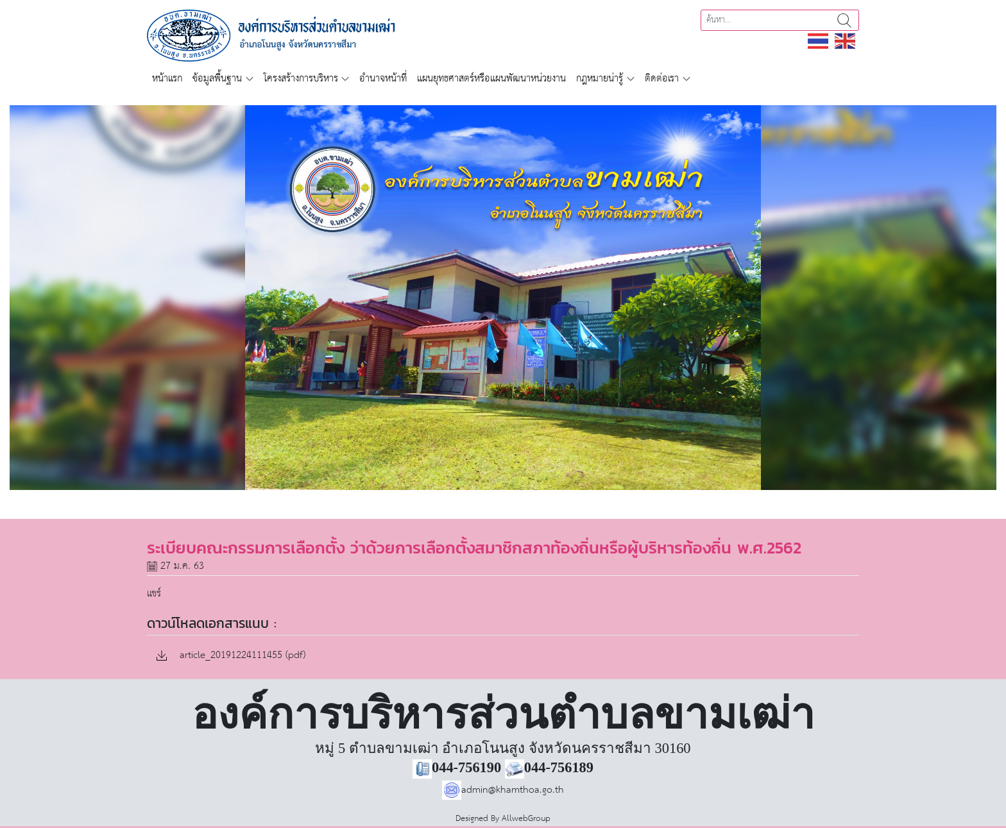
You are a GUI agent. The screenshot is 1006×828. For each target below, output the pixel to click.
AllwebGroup (526, 819)
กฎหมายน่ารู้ (599, 78)
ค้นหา (844, 20)
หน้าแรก (167, 78)
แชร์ (154, 593)
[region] (503, 297)
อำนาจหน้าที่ (383, 78)
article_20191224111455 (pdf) (231, 655)
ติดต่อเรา (662, 78)
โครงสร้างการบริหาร (301, 78)
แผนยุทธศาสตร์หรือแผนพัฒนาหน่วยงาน (491, 78)
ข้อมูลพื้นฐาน (217, 78)
